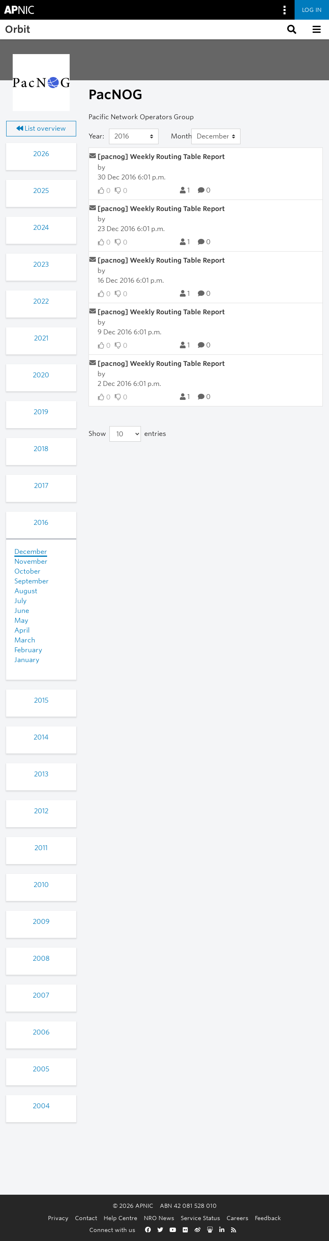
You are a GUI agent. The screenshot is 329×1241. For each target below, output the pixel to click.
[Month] (216, 136)
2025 (41, 191)
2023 (41, 264)
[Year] (134, 136)
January (26, 660)
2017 (41, 486)
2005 (41, 1069)
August (25, 591)
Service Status (200, 1217)
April (21, 630)
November (31, 561)
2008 (41, 958)
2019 (41, 412)
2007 (41, 995)
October (27, 571)
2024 (41, 227)
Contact (86, 1217)
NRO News (159, 1217)
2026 (41, 154)
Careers (237, 1217)
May (21, 620)
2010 (41, 885)
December (30, 552)
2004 (41, 1106)
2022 (41, 301)
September (31, 581)
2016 (41, 522)
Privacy (58, 1217)
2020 (41, 375)
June (21, 611)
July (20, 601)
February (28, 650)
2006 (41, 1032)
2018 (41, 449)
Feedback (268, 1217)
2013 (41, 774)
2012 (41, 811)
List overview (41, 128)
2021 (41, 338)
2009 (41, 922)
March (24, 640)
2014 (41, 737)
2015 (41, 700)
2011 (41, 848)
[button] (291, 29)
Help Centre (120, 1217)
